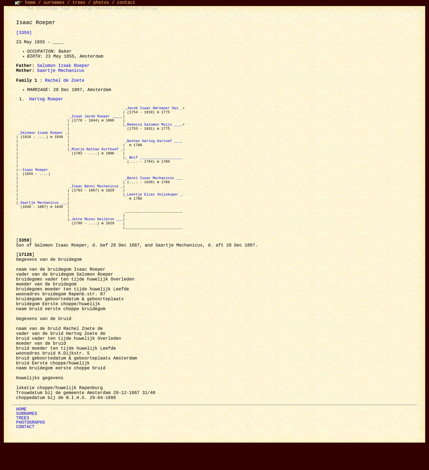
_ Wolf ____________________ (154, 168)
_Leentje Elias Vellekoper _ (154, 212)
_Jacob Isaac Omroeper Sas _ (154, 108)
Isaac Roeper (36, 182)
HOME (21, 435)
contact (126, 2)
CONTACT (25, 452)
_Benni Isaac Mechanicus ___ (154, 192)
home (30, 2)
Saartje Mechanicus (61, 70)
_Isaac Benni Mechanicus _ (96, 202)
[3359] (24, 32)
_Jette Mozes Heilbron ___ (96, 242)
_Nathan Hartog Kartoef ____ (154, 148)
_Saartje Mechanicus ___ (42, 222)
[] (24, 266)
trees (78, 2)
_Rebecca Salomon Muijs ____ (154, 128)
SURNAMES (26, 439)
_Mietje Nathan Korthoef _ (96, 158)
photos (101, 2)
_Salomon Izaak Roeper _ (42, 138)
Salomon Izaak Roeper (63, 65)
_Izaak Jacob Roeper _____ (96, 118)
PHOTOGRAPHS (30, 448)
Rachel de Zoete (64, 80)
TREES (22, 443)
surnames (54, 2)
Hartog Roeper (46, 99)
